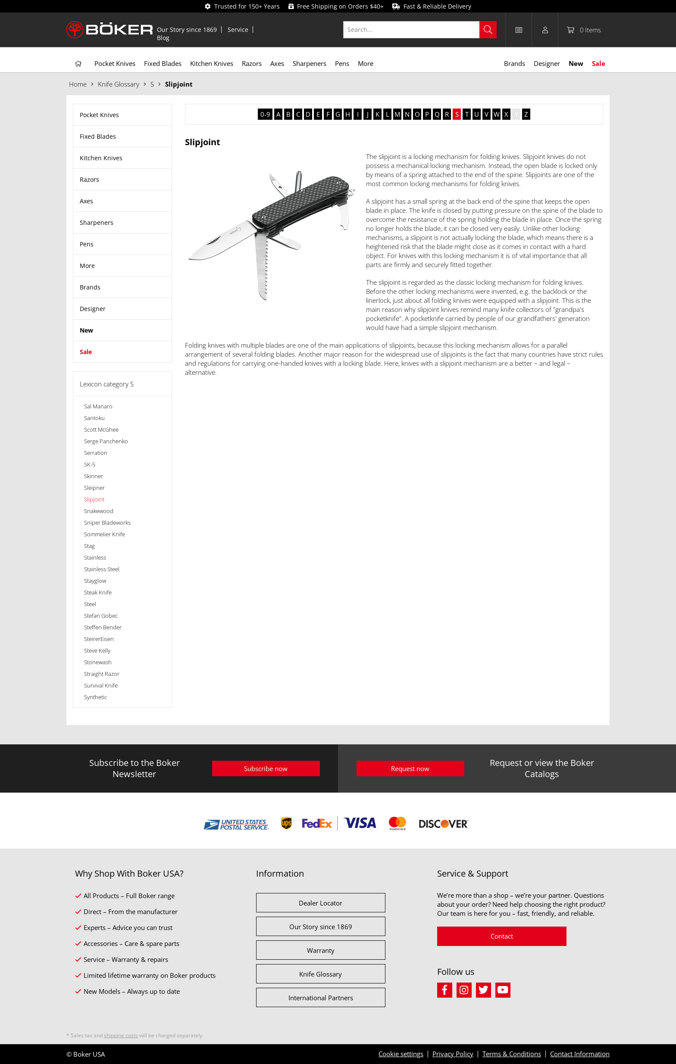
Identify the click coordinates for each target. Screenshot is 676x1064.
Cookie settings (401, 1053)
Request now (410, 768)
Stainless (95, 557)
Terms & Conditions (511, 1053)
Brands (90, 287)
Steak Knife (98, 592)
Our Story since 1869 (187, 29)
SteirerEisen (99, 639)
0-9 (265, 114)
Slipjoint (94, 499)
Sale (86, 352)
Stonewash (98, 662)
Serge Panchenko (106, 441)
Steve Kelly (97, 650)
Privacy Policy (452, 1053)
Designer (93, 309)
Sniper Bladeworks (107, 522)
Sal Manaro (98, 406)
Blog (163, 38)
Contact (502, 936)
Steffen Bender (103, 627)
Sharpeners (96, 222)
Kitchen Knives (101, 158)
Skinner (93, 476)
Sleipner (94, 488)
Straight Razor (101, 674)
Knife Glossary (320, 974)
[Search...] (420, 29)
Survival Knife (101, 685)
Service (238, 29)
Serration (95, 453)
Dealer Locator (320, 903)
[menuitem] (187, 29)
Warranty (321, 950)
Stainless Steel (101, 569)
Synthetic (95, 697)
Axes (86, 201)
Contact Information (580, 1053)
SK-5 (89, 464)
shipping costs (121, 1035)
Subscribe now (266, 768)
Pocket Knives (99, 115)
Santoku (94, 418)
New (86, 330)
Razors (89, 179)
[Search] (488, 29)
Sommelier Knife (104, 534)
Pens (87, 244)
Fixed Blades (98, 136)
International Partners (320, 997)
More (87, 265)
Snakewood (98, 511)
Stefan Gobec (101, 615)
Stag (89, 546)
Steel (90, 604)
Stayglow (95, 581)
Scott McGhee (101, 429)
